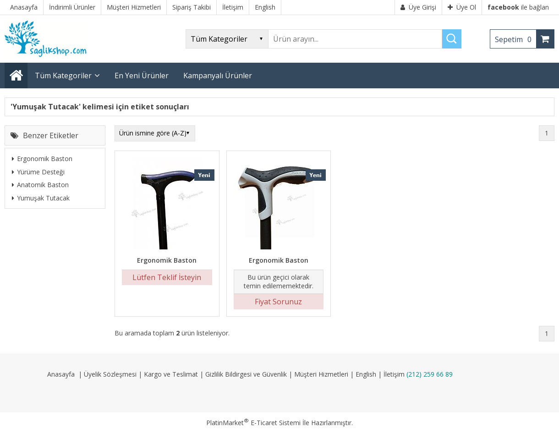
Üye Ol (462, 7)
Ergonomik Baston (42, 158)
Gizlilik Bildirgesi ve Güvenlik (246, 374)
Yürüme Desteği (38, 171)
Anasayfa (61, 374)
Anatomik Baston (40, 184)
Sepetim (515, 39)
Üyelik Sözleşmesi (110, 374)
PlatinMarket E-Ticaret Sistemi (253, 422)
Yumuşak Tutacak (41, 198)
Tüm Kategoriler (63, 75)
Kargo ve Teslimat (171, 374)
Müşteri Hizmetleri (321, 374)
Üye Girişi (418, 7)
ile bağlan (518, 7)
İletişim (394, 374)
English (366, 374)
